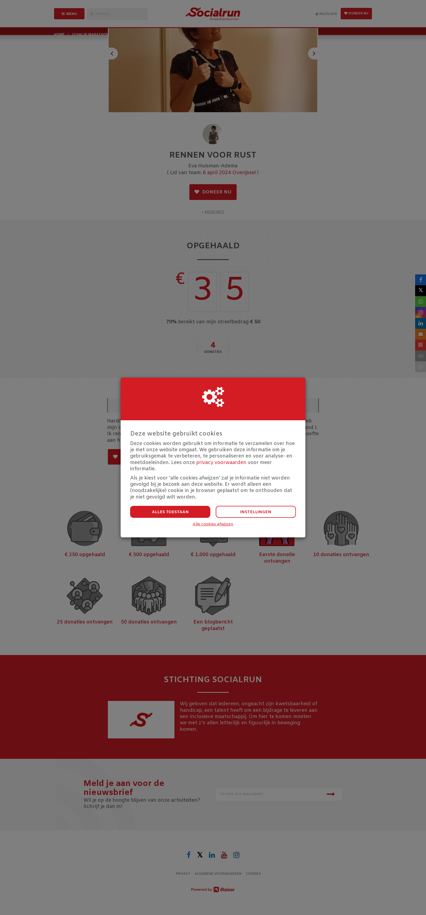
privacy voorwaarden (221, 462)
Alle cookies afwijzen (213, 524)
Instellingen (255, 512)
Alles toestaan (170, 512)
